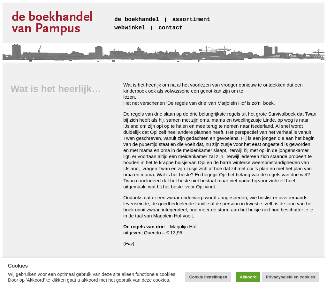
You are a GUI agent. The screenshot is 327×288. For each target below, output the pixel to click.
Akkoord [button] (248, 277)
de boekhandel (136, 19)
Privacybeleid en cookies (290, 277)
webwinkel (129, 28)
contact (170, 28)
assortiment (191, 19)
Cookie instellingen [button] (208, 277)
